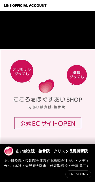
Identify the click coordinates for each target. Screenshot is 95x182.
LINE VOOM (77, 174)
